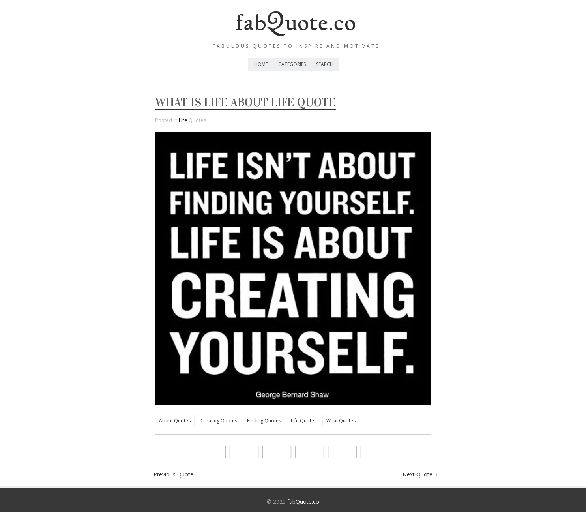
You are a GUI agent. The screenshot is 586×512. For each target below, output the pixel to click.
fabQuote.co (303, 501)
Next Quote (422, 474)
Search (324, 64)
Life (183, 120)
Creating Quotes (218, 420)
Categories (292, 64)
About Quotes (175, 420)
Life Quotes (303, 420)
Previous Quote (169, 474)
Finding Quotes (264, 420)
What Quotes (341, 420)
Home (261, 64)
